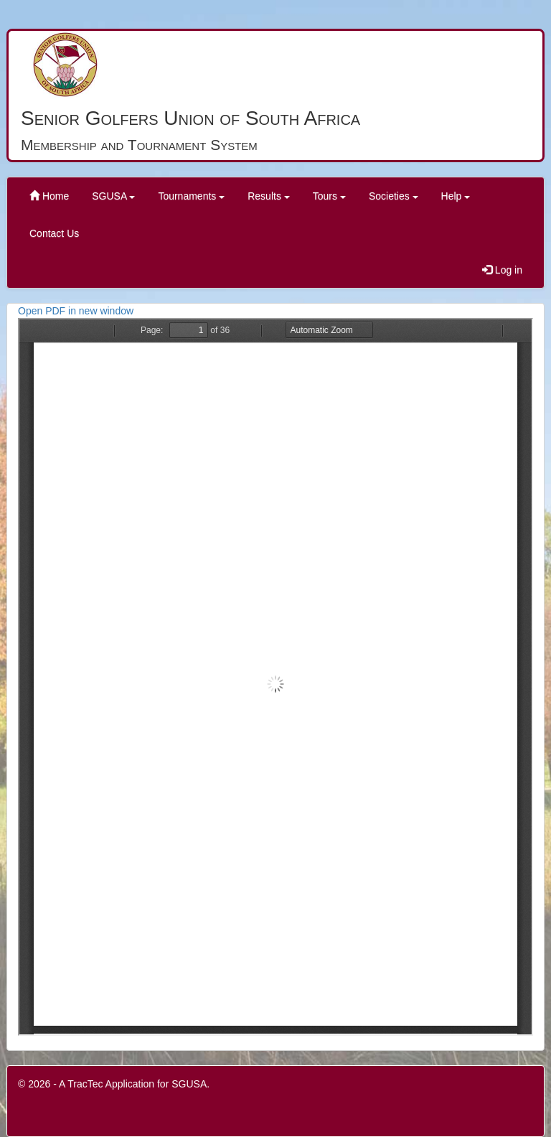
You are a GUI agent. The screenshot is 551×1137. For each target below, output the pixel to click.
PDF (275, 677)
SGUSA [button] (113, 196)
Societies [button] (393, 196)
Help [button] (456, 196)
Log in (502, 270)
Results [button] (269, 196)
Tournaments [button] (191, 196)
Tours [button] (329, 196)
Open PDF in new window (75, 311)
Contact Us (54, 233)
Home (49, 196)
